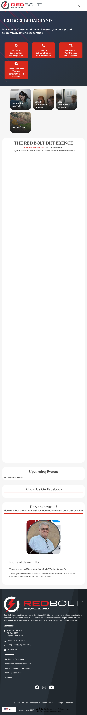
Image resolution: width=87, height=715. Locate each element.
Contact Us (43, 47)
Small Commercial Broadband (18, 664)
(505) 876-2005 (19, 640)
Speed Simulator (16, 66)
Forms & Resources (13, 673)
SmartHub (16, 47)
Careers (8, 677)
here (55, 621)
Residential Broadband (14, 659)
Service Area (70, 47)
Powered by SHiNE (25, 710)
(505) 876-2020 (24, 645)
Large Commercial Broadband (18, 668)
